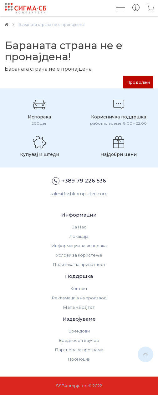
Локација (79, 236)
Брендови (79, 330)
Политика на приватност (79, 264)
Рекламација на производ (79, 297)
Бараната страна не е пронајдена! (51, 24)
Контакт (79, 288)
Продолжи (138, 82)
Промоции (79, 359)
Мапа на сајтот (79, 307)
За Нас (79, 226)
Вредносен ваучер (79, 340)
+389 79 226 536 (79, 181)
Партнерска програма (79, 349)
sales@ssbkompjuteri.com (79, 194)
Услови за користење (79, 255)
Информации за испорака (79, 245)
